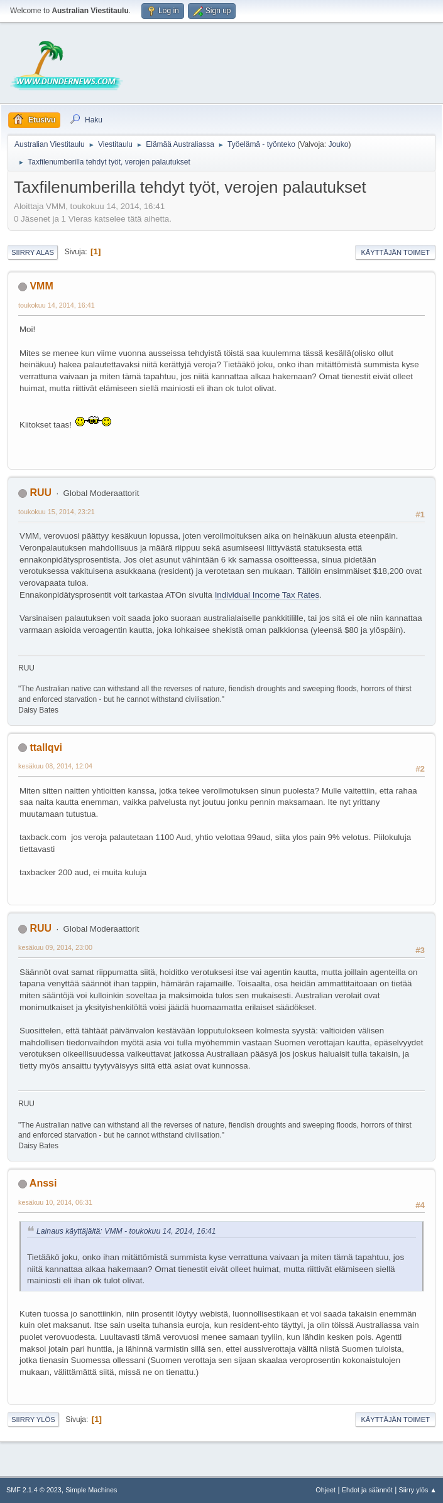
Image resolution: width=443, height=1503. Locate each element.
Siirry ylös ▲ (418, 1490)
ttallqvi (46, 747)
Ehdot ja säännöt (367, 1490)
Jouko (338, 144)
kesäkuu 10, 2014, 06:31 (55, 1202)
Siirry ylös (33, 1419)
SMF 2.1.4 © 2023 (34, 1490)
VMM (41, 286)
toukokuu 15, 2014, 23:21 (56, 511)
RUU (41, 492)
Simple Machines (91, 1490)
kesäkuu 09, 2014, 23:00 (55, 947)
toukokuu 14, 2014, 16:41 (56, 305)
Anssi (43, 1183)
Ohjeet (325, 1490)
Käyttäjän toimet (395, 252)
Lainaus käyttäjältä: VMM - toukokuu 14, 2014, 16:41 (126, 1231)
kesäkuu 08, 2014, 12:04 (55, 766)
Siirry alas (32, 252)
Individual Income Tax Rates (267, 595)
